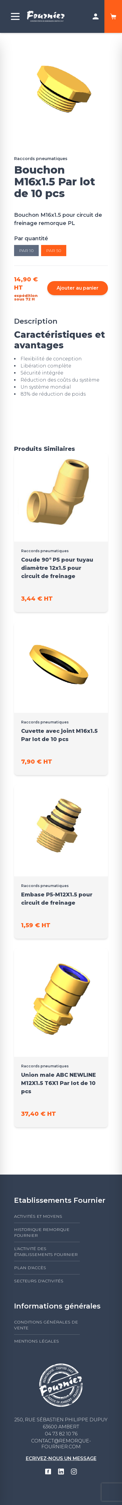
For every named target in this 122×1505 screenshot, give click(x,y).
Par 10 (26, 250)
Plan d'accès (30, 1267)
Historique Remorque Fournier (42, 1232)
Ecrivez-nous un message (61, 1458)
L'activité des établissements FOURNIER (46, 1251)
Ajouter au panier (78, 288)
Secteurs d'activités (38, 1281)
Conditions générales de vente (46, 1325)
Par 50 (53, 250)
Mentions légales (36, 1341)
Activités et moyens (38, 1216)
